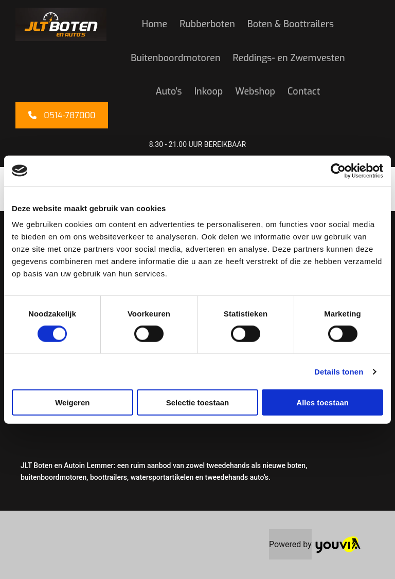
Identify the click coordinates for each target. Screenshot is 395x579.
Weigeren (72, 402)
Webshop (255, 91)
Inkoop (208, 91)
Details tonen (338, 371)
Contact (304, 91)
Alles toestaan (322, 402)
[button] (61, 115)
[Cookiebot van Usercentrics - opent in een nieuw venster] (338, 170)
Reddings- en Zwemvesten (289, 58)
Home (154, 24)
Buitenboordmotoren (175, 58)
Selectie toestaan (197, 402)
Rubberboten (207, 24)
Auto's (169, 91)
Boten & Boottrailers (290, 24)
